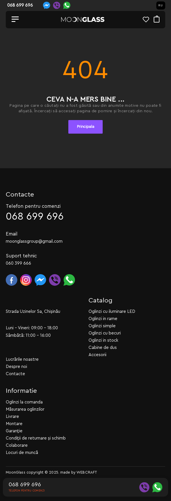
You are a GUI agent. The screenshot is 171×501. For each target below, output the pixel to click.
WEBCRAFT (86, 472)
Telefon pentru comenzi (33, 206)
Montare (14, 424)
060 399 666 (18, 263)
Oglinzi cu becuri (105, 333)
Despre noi (16, 366)
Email (12, 233)
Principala (85, 127)
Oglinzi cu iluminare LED (112, 311)
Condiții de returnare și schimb (36, 438)
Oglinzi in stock (103, 340)
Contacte (15, 374)
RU (160, 5)
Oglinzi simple (102, 326)
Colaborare (17, 445)
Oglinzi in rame (103, 319)
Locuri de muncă (22, 452)
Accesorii (97, 355)
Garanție (14, 431)
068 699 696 (35, 217)
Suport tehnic (21, 255)
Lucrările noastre (22, 359)
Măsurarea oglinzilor (25, 409)
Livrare (12, 416)
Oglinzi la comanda (24, 402)
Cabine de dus (103, 347)
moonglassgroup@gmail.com (34, 241)
